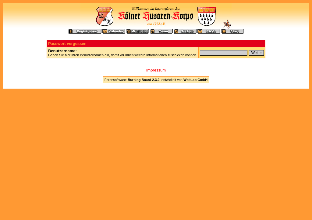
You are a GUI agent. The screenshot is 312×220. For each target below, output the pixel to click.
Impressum (156, 70)
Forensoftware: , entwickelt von (156, 80)
